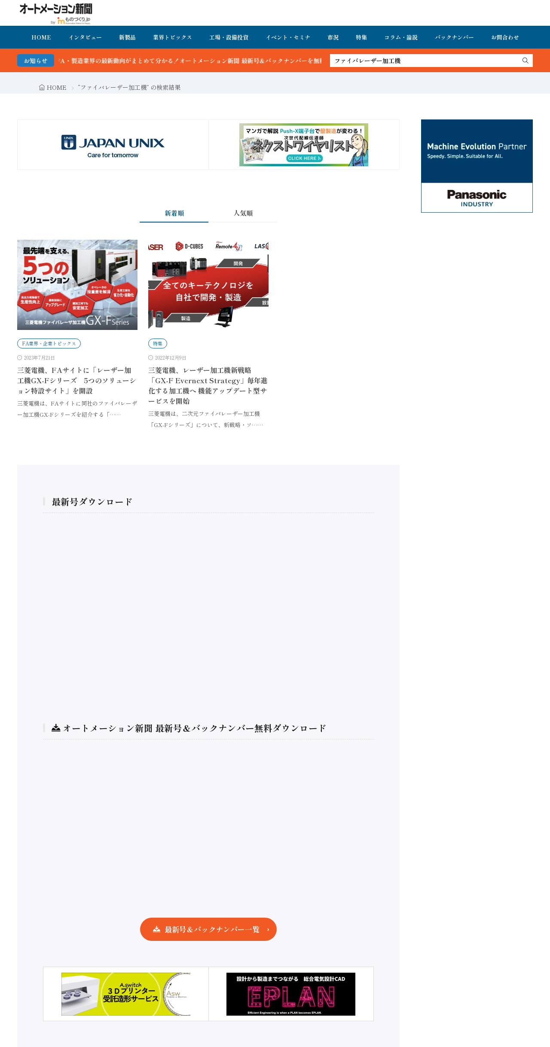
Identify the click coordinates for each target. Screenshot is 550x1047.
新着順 (174, 212)
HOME (41, 37)
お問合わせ (505, 37)
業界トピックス (172, 37)
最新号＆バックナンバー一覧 (212, 929)
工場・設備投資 (228, 37)
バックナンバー (454, 37)
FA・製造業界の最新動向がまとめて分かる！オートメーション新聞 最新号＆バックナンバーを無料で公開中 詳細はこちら (241, 60)
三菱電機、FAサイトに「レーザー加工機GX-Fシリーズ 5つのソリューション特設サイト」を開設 (76, 380)
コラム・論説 (401, 37)
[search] (525, 60)
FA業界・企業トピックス (49, 343)
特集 (361, 37)
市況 (333, 37)
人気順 (243, 212)
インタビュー (85, 37)
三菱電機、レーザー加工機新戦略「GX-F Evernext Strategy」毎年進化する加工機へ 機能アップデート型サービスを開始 (208, 385)
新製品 (127, 37)
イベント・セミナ (288, 37)
